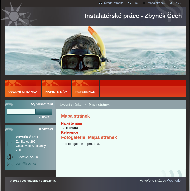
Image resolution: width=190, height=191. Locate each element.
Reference (69, 132)
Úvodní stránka (113, 2)
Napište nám (71, 123)
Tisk (135, 2)
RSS (178, 2)
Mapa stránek (156, 2)
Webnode (174, 180)
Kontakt (72, 128)
